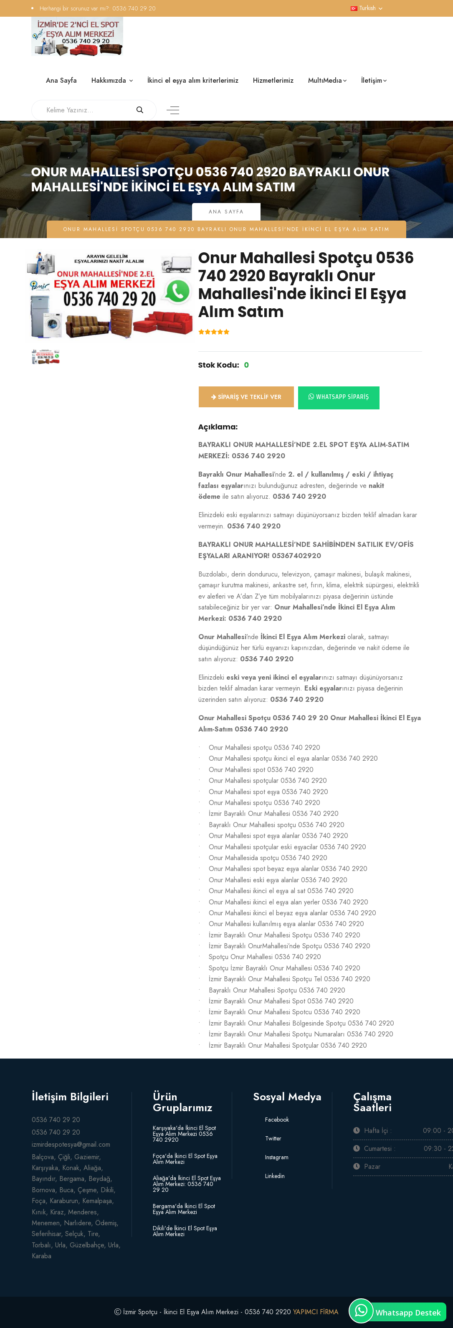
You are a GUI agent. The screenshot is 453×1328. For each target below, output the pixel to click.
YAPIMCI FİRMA (316, 1312)
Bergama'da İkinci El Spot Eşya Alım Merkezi (184, 1209)
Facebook (276, 1119)
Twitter (272, 1138)
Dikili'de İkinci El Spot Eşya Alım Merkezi (185, 1231)
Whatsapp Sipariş (339, 396)
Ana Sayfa (61, 80)
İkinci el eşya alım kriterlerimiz (192, 80)
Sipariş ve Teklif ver (246, 397)
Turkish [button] (363, 8)
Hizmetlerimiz (273, 80)
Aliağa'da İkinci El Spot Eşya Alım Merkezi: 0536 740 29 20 (187, 1184)
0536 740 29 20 (134, 8)
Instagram (276, 1157)
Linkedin (274, 1176)
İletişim (371, 80)
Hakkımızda (109, 80)
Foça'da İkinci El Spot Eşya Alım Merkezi (185, 1159)
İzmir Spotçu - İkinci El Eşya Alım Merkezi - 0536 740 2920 (207, 1312)
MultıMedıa (325, 80)
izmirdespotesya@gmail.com (71, 1144)
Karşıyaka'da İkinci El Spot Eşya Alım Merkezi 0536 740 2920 (184, 1134)
